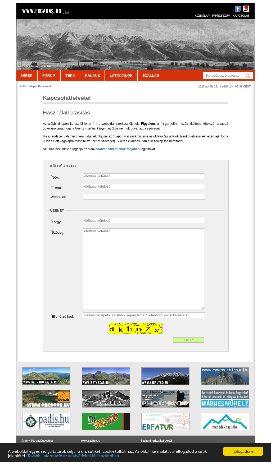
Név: (55, 177)
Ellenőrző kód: (62, 316)
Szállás (151, 75)
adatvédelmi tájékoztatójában (118, 149)
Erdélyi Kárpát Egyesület (37, 440)
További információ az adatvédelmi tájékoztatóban (73, 456)
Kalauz (92, 75)
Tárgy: (56, 221)
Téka (70, 75)
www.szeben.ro (90, 440)
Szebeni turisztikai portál (156, 440)
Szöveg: (57, 232)
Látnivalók (121, 75)
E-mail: (56, 187)
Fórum (49, 75)
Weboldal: (58, 197)
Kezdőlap (202, 15)
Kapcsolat (241, 15)
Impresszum (221, 15)
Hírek (26, 75)
